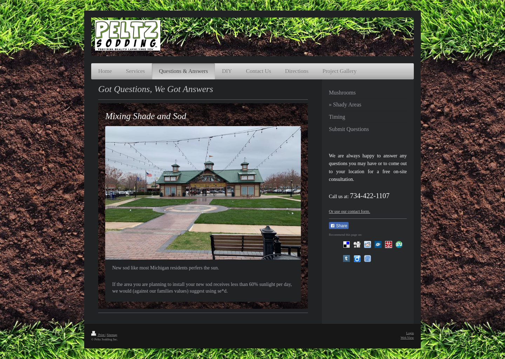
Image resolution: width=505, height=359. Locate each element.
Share (338, 225)
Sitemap (112, 335)
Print (98, 335)
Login (410, 333)
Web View (407, 337)
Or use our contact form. (349, 211)
